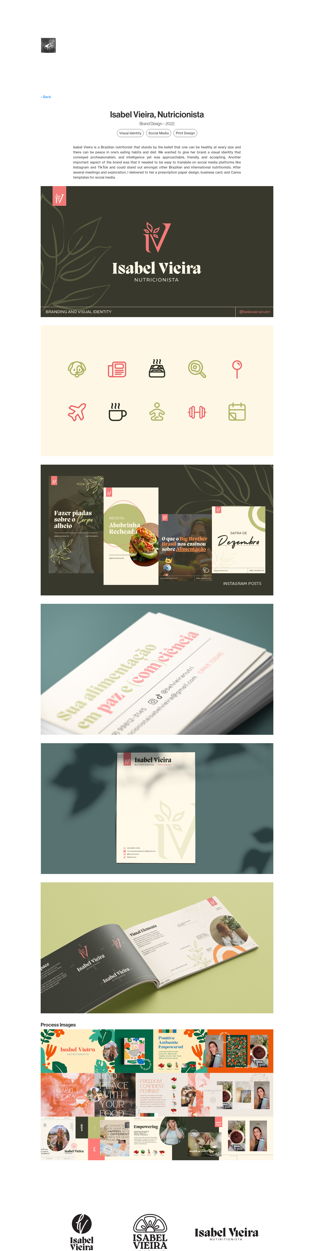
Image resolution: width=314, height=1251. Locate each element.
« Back (46, 97)
